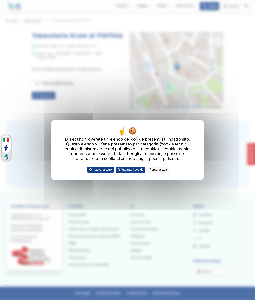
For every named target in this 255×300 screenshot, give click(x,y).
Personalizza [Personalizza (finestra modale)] (158, 169)
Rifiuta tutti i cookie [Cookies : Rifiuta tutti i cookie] (130, 169)
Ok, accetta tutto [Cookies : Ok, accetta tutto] (100, 169)
